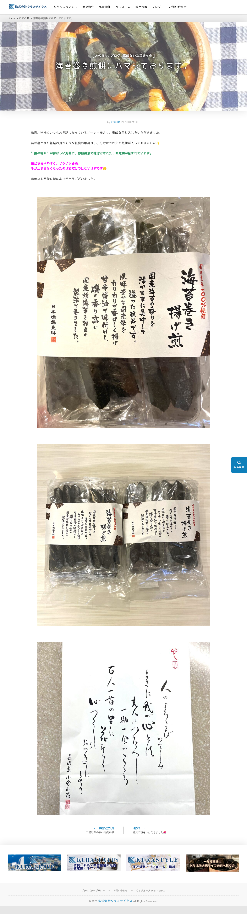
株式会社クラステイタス (115, 908)
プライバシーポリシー (93, 898)
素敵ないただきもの (137, 58)
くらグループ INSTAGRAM (151, 898)
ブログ (156, 7)
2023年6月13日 (130, 130)
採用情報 (141, 7)
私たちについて (64, 7)
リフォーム (123, 7)
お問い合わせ (178, 7)
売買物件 (105, 7)
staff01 (115, 130)
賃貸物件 (88, 7)
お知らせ (101, 58)
